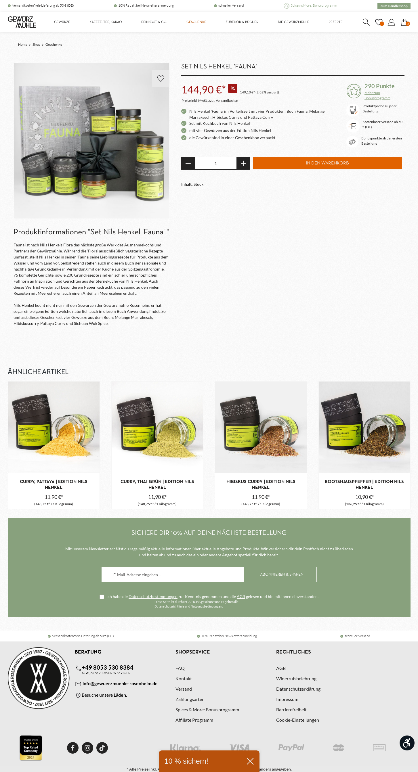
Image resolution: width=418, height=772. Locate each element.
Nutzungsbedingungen (206, 606)
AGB (241, 596)
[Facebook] (73, 748)
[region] (91, 141)
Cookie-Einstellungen (297, 720)
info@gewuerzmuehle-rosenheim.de (116, 684)
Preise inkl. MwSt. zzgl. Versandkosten (210, 100)
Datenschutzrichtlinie (169, 606)
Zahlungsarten (190, 699)
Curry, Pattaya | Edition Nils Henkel (53, 485)
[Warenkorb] (404, 22)
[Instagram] (87, 748)
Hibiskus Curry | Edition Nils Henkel (260, 485)
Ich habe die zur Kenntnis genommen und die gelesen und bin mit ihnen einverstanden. (212, 596)
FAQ (180, 668)
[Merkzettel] (379, 22)
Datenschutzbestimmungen (153, 596)
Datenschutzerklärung (298, 688)
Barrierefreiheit (291, 709)
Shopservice (192, 652)
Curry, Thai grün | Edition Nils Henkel (157, 485)
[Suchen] (366, 22)
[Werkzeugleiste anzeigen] (407, 742)
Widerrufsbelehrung (296, 678)
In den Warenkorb (327, 163)
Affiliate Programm (194, 720)
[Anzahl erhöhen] (243, 163)
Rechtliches (293, 652)
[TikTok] (102, 748)
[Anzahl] (215, 163)
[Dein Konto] (391, 22)
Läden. (120, 695)
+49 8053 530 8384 (104, 668)
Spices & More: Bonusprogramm (314, 5)
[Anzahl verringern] (188, 163)
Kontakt (183, 678)
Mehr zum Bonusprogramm (377, 95)
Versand (183, 688)
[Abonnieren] (282, 574)
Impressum (287, 699)
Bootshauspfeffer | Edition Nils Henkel (364, 485)
